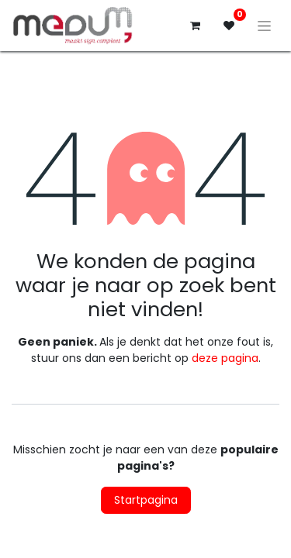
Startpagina (146, 500)
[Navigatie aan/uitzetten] (264, 25)
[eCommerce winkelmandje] (195, 26)
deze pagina (225, 358)
